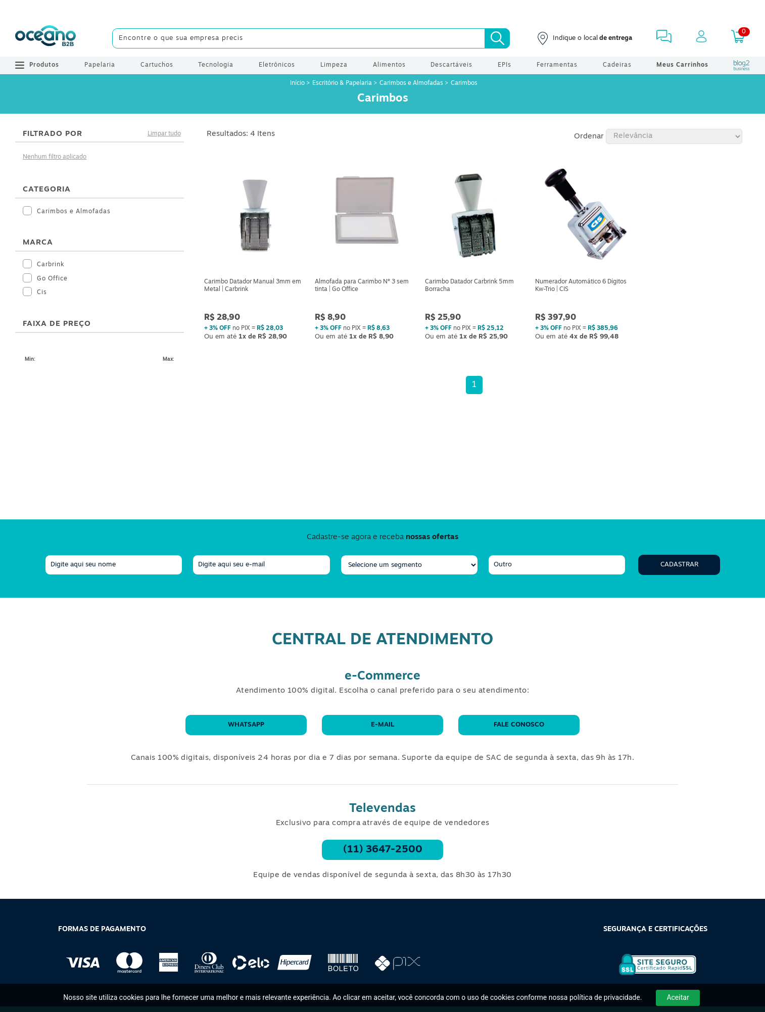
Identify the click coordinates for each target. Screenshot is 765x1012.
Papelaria (99, 65)
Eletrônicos (277, 65)
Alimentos (389, 65)
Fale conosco (519, 724)
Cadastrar (679, 564)
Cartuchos (156, 65)
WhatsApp (246, 724)
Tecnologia (215, 65)
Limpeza (334, 65)
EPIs (504, 65)
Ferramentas (557, 65)
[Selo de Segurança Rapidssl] (650, 975)
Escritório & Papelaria (342, 83)
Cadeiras (617, 65)
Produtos (37, 65)
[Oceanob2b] (45, 38)
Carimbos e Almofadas (411, 83)
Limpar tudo (164, 134)
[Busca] (497, 38)
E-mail (382, 724)
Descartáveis (451, 65)
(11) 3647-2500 (382, 850)
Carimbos (464, 83)
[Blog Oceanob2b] (742, 65)
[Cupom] (382, 10)
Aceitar (677, 997)
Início (298, 83)
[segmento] (409, 565)
